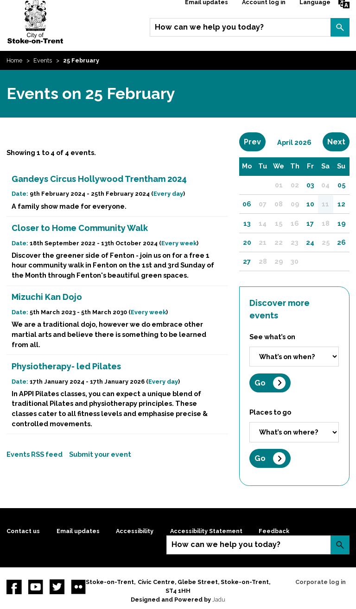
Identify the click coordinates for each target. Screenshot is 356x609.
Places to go (270, 412)
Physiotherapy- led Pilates (66, 366)
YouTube (35, 586)
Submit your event (100, 454)
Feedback (274, 531)
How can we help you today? (209, 27)
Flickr (78, 586)
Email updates (78, 531)
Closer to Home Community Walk (80, 228)
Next (338, 141)
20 (247, 242)
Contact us (23, 531)
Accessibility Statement (206, 531)
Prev (255, 141)
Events (42, 60)
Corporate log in (320, 581)
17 (310, 223)
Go (260, 383)
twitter (57, 586)
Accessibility (134, 531)
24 (310, 242)
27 (247, 261)
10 (310, 204)
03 (310, 185)
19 (341, 223)
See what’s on (272, 337)
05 (341, 185)
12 (341, 204)
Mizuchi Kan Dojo (47, 297)
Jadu (218, 599)
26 (341, 242)
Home (14, 60)
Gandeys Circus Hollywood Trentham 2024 (99, 179)
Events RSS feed (34, 454)
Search (340, 27)
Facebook (13, 586)
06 (246, 204)
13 (247, 223)
